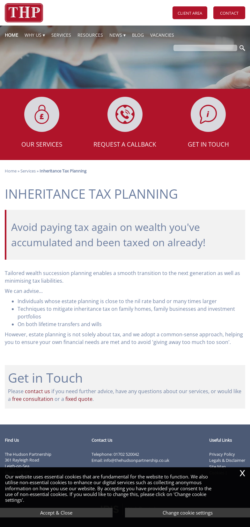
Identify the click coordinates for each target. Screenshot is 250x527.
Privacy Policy (222, 454)
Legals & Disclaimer (227, 460)
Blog (138, 35)
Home (11, 35)
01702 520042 (126, 454)
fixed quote (78, 398)
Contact (229, 13)
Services (61, 35)
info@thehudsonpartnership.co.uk (136, 460)
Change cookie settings (188, 512)
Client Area (190, 13)
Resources (90, 35)
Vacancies (162, 35)
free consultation (32, 398)
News (115, 35)
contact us (37, 391)
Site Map (217, 467)
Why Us (33, 35)
